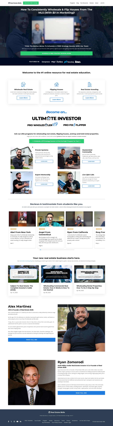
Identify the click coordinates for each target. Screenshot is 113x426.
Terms (63, 420)
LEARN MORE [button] (44, 161)
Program (45, 420)
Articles (51, 420)
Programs (72, 3)
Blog (77, 3)
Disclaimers (75, 420)
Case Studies (37, 420)
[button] (39, 249)
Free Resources (84, 3)
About (96, 3)
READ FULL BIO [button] (31, 340)
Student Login (67, 422)
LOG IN (102, 3)
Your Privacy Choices (57, 422)
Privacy (68, 420)
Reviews (92, 3)
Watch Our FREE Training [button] (30, 3)
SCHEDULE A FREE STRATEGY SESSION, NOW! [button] (56, 53)
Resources (57, 420)
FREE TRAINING (29, 420)
